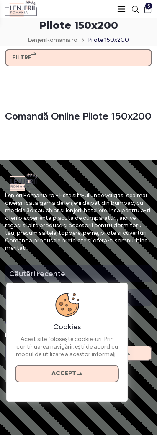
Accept (66, 373)
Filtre (24, 57)
